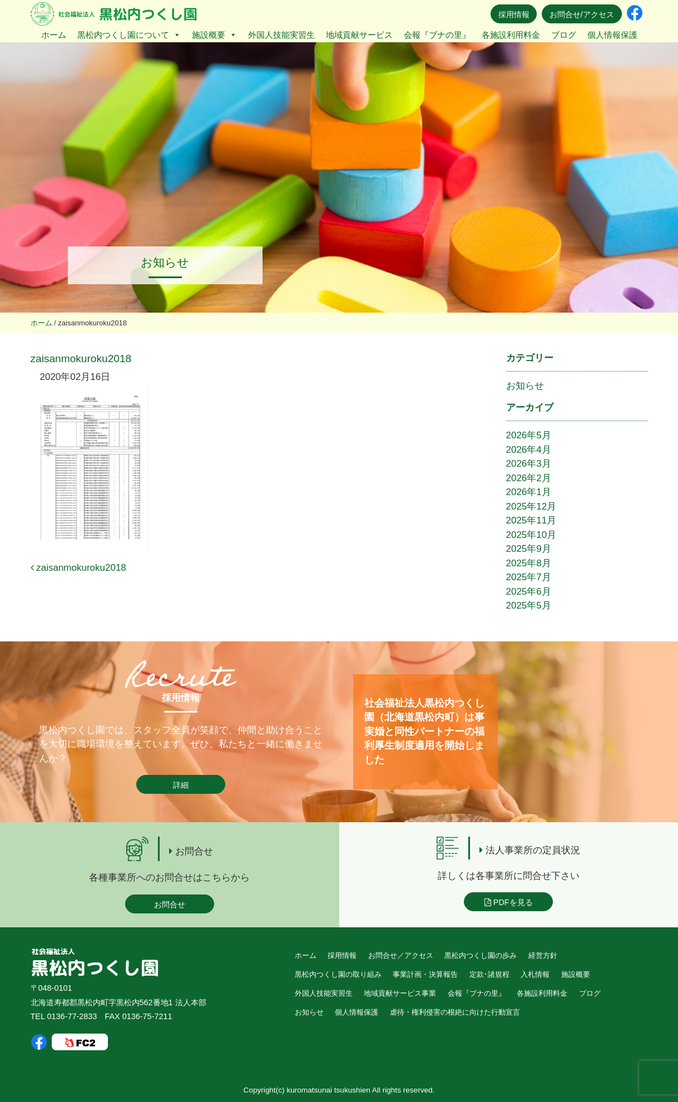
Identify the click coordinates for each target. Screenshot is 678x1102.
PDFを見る (508, 902)
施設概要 (214, 34)
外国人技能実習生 (281, 34)
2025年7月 (528, 577)
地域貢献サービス (359, 34)
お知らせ (525, 385)
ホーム (53, 34)
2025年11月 (531, 520)
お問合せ (169, 904)
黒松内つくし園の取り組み (338, 974)
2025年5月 (528, 605)
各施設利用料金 (511, 34)
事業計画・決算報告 (425, 974)
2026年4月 (528, 449)
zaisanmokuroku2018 (78, 567)
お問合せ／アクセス (400, 955)
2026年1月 (528, 492)
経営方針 (542, 955)
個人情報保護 (612, 34)
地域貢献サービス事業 (400, 993)
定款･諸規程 (489, 974)
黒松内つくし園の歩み (480, 955)
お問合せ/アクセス (582, 14)
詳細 (181, 784)
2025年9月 (528, 548)
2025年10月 (531, 535)
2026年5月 (528, 435)
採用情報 (513, 14)
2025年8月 (528, 563)
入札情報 (535, 974)
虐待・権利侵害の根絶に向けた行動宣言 (455, 1012)
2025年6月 (528, 591)
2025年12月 (531, 506)
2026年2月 (528, 478)
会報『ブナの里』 (437, 34)
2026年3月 (528, 463)
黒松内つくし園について (129, 34)
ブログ (563, 34)
